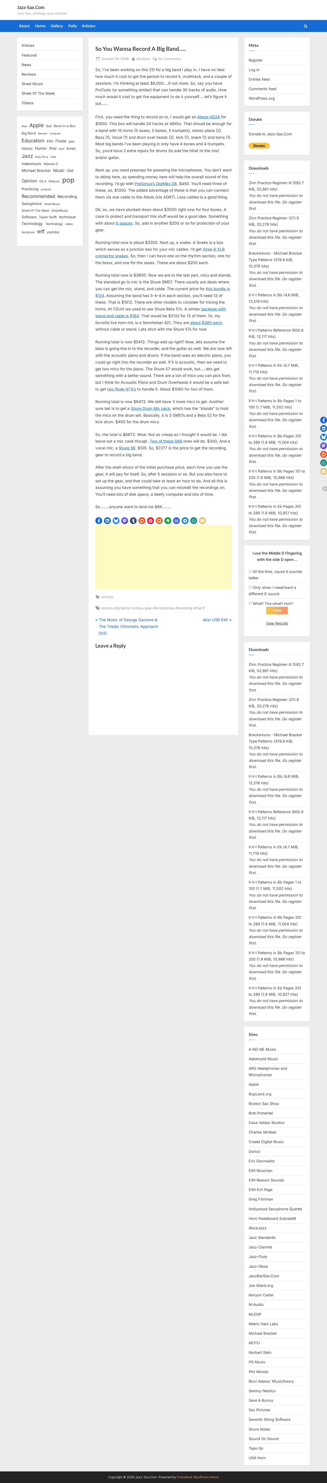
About (24, 26)
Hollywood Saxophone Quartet (275, 1209)
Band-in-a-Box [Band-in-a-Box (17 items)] (65, 126)
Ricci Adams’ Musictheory (271, 1381)
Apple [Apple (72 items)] (36, 125)
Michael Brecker (263, 1333)
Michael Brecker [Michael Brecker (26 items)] (36, 170)
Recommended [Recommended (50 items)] (38, 196)
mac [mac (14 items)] (53, 156)
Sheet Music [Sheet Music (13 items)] (52, 204)
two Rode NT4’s (121, 389)
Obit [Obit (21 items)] (70, 170)
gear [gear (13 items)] (72, 141)
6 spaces (124, 223)
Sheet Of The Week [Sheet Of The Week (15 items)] (35, 210)
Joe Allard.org (261, 1285)
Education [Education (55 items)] (33, 141)
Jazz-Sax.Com (31, 7)
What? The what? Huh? (273, 603)
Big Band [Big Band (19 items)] (29, 133)
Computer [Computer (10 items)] (55, 133)
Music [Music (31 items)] (58, 170)
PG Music (257, 1362)
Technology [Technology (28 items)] (32, 223)
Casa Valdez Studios (267, 1123)
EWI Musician (260, 1170)
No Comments (169, 59)
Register (256, 60)
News (26, 64)
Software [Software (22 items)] (29, 217)
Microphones (163, 608)
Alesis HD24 (208, 117)
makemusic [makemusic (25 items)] (32, 163)
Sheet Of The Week (38, 93)
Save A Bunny (261, 1400)
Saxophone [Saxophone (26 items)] (32, 203)
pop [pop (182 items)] (68, 180)
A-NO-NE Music (262, 1049)
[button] (98, 520)
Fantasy (136, 608)
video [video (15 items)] (69, 224)
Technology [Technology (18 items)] (54, 224)
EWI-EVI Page (260, 1190)
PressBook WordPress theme (198, 1477)
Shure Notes (259, 1429)
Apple (254, 1084)
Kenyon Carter (261, 1295)
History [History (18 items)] (27, 148)
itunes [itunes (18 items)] (71, 148)
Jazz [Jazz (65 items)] (27, 156)
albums (107, 608)
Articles (88, 26)
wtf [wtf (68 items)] (41, 231)
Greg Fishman (261, 1199)
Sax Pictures (259, 1410)
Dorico (254, 1151)
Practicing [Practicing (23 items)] (30, 189)
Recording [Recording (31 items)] (67, 196)
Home (40, 26)
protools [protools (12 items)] (46, 189)
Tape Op (256, 1448)
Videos (28, 103)
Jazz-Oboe (258, 1266)
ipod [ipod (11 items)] (61, 148)
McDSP (255, 1314)
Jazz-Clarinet (260, 1247)
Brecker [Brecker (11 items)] (42, 133)
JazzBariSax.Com (264, 1276)
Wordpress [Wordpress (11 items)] (28, 232)
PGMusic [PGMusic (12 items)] (54, 181)
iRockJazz (257, 1228)
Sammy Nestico (262, 1391)
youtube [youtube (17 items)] (53, 232)
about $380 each (206, 322)
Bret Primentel (261, 1113)
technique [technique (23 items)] (67, 217)
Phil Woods (258, 1371)
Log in (254, 69)
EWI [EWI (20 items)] (50, 141)
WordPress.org (262, 98)
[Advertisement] (163, 557)
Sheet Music (32, 84)
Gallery (57, 26)
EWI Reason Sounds (266, 1180)
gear (148, 608)
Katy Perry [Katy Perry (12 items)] (41, 156)
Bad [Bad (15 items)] (49, 126)
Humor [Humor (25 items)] (41, 148)
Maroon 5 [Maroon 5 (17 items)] (51, 164)
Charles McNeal (262, 1132)
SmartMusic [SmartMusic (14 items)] (60, 210)
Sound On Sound (264, 1438)
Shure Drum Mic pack (150, 408)
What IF (199, 608)
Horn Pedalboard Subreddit (272, 1218)
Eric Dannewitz (262, 1161)
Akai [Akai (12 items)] (24, 126)
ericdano (143, 58)
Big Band (122, 608)
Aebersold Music (263, 1059)
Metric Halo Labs (263, 1324)
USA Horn (257, 1458)
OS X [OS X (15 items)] (42, 181)
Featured (29, 55)
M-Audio (256, 1304)
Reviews (29, 74)
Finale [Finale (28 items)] (60, 141)
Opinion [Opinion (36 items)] (29, 180)
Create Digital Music (266, 1142)
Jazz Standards (262, 1237)
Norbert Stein (260, 1352)
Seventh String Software (269, 1419)
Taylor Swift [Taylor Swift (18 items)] (48, 217)
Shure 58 (127, 448)
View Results (277, 623)
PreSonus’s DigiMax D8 (156, 183)
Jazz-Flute (258, 1257)
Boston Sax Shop (264, 1103)
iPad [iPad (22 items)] (53, 148)
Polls (72, 26)
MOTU (254, 1343)
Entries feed (259, 79)
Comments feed (262, 89)
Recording (184, 608)
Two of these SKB (166, 441)
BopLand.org (260, 1094)
